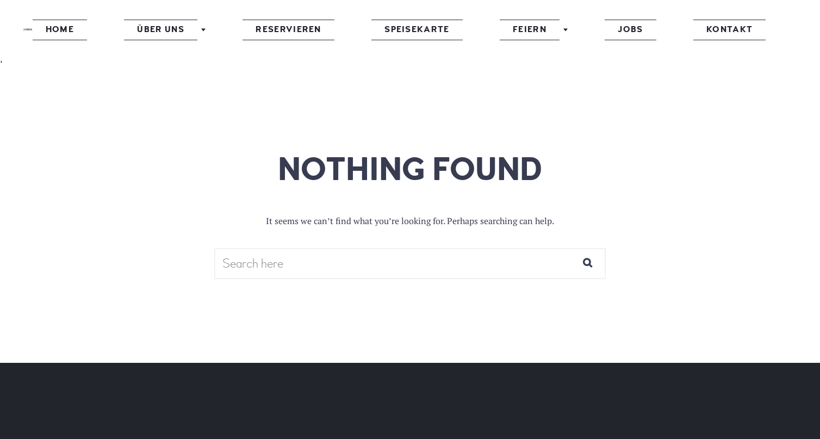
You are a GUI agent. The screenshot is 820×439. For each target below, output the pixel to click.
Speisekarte (415, 29)
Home (154, 29)
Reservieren (320, 29)
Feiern (496, 29)
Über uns (225, 29)
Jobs (568, 29)
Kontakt (637, 29)
